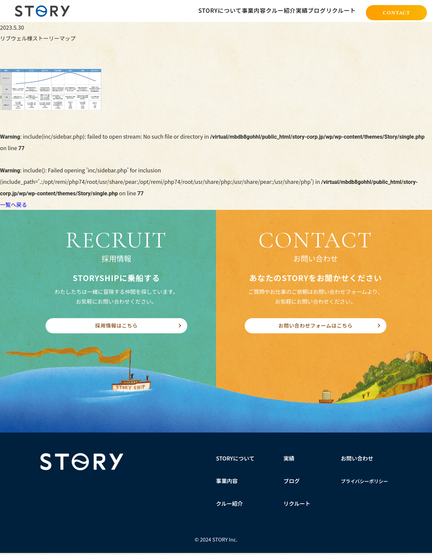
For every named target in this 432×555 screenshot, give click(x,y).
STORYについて (235, 460)
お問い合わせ (357, 460)
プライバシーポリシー (364, 483)
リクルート (297, 505)
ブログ (292, 483)
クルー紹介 (229, 505)
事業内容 (227, 483)
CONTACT (396, 11)
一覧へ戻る (13, 204)
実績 (289, 460)
